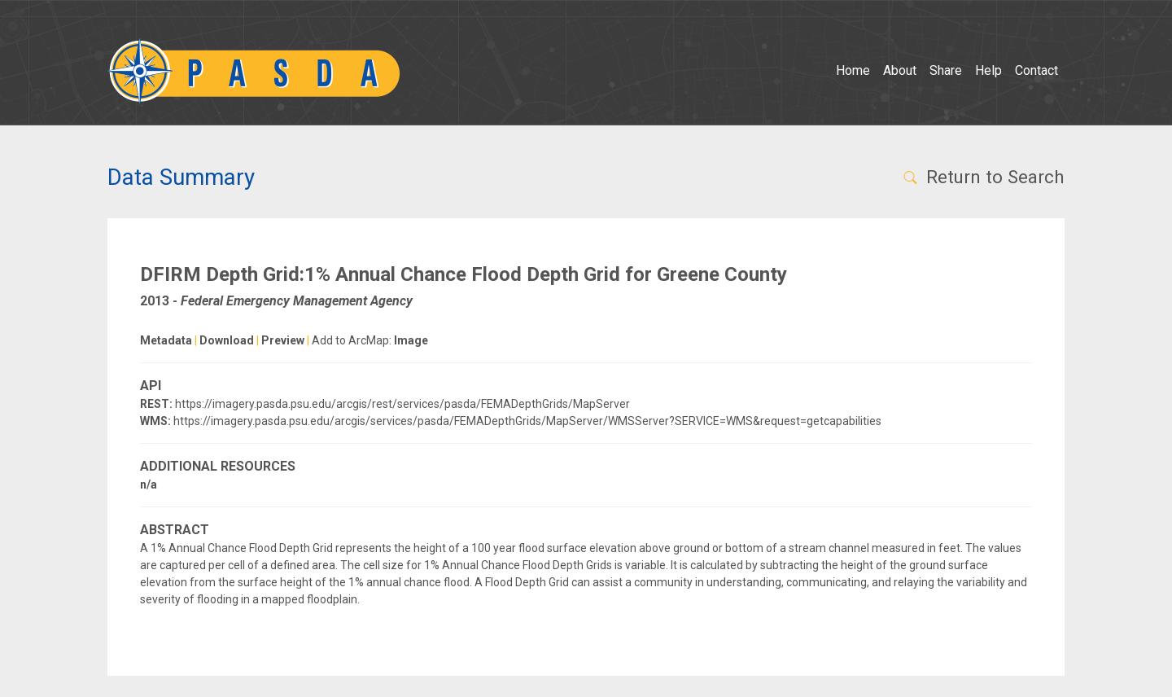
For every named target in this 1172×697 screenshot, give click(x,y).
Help (988, 70)
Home (853, 70)
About (899, 70)
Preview (282, 340)
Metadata (166, 340)
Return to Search (983, 176)
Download (226, 340)
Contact (1036, 70)
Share (945, 70)
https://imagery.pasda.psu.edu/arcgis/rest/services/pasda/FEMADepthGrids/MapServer (402, 403)
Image (411, 340)
